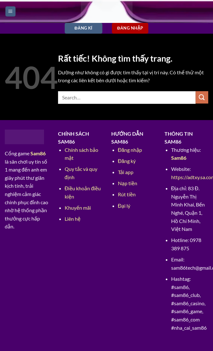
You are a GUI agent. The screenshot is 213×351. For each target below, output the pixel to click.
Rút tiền (127, 194)
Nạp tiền (127, 183)
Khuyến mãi (78, 208)
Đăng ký (127, 161)
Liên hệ (73, 219)
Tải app (125, 172)
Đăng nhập (130, 150)
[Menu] (10, 11)
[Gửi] (202, 97)
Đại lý (124, 206)
